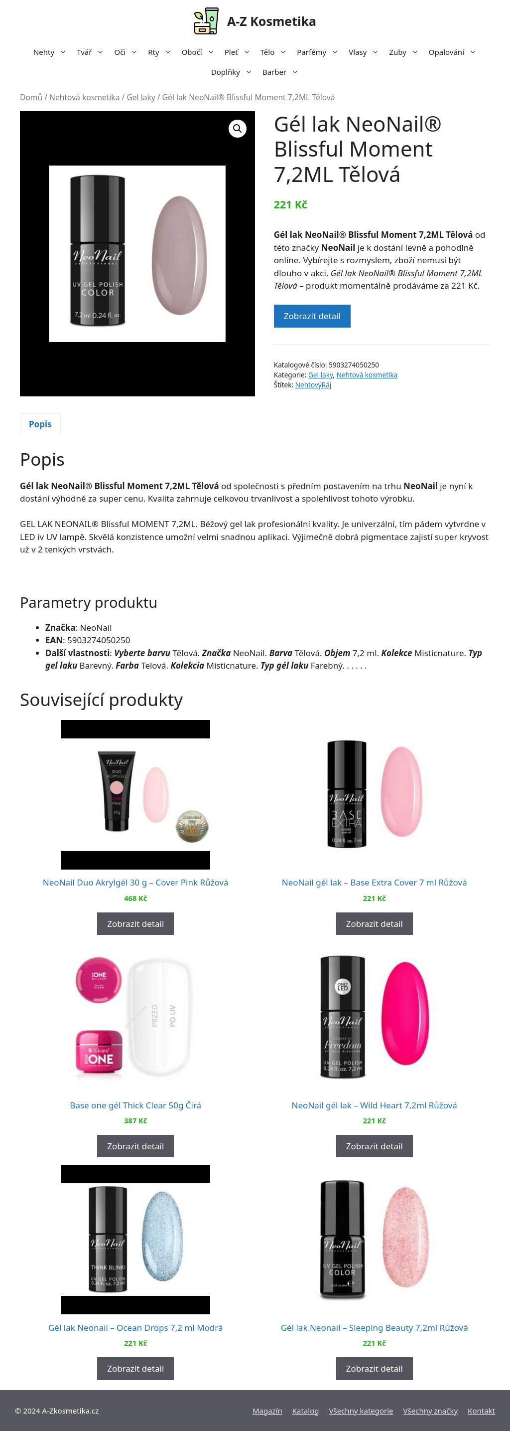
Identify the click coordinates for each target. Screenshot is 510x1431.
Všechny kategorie (361, 1411)
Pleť (240, 52)
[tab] (40, 424)
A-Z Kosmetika (271, 20)
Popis (40, 424)
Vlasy (366, 52)
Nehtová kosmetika (84, 97)
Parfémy (320, 52)
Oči (128, 52)
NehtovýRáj (313, 384)
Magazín (267, 1411)
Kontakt (481, 1411)
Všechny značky (430, 1411)
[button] (238, 129)
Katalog (305, 1411)
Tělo (276, 52)
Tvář (93, 52)
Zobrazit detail (312, 316)
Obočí (201, 52)
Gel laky (141, 97)
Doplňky (234, 72)
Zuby (406, 52)
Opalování (455, 52)
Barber (283, 72)
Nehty (52, 52)
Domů (31, 97)
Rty (162, 52)
